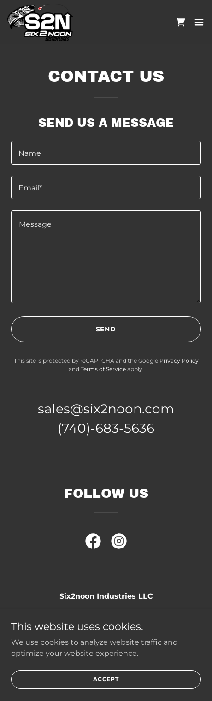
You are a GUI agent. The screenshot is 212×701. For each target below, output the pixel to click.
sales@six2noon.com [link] (106, 409)
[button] (199, 22)
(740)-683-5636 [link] (106, 428)
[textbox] (106, 153)
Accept (106, 679)
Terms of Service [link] (103, 368)
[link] (40, 22)
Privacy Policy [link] (179, 360)
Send (106, 329)
